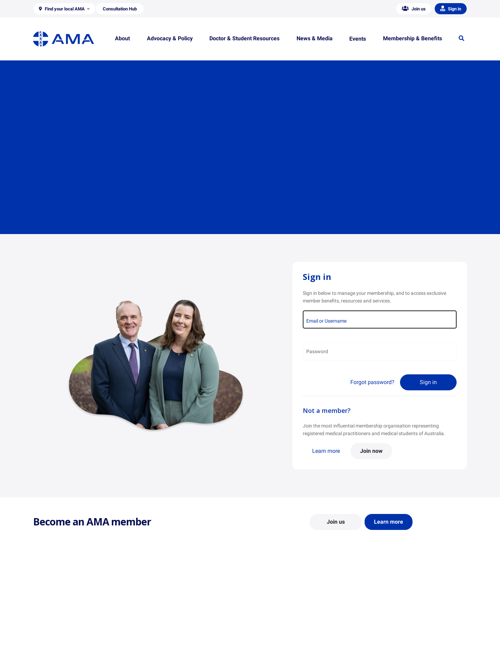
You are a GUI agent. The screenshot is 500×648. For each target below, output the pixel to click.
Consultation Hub (163, 639)
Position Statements (166, 599)
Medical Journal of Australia (396, 619)
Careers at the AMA (54, 629)
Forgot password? (372, 382)
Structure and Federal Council (65, 619)
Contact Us (45, 609)
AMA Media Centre (386, 599)
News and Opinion (386, 609)
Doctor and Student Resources (288, 616)
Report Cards (158, 609)
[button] (64, 9)
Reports (152, 619)
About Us (43, 599)
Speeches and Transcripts (394, 629)
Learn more (326, 451)
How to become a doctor (281, 626)
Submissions (158, 629)
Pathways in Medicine (278, 636)
